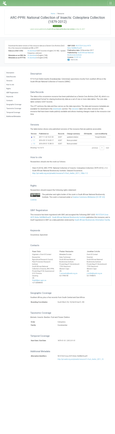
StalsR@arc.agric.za (39, 280)
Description (10, 73)
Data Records (11, 77)
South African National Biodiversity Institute (69, 217)
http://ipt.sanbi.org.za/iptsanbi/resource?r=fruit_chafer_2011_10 (80, 359)
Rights (8, 88)
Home (53, 13)
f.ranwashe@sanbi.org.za (68, 273)
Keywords (9, 96)
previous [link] (95, 148)
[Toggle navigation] (110, 3)
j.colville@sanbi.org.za (94, 273)
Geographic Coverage (13, 104)
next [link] (107, 148)
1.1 (34, 140)
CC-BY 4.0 (77, 57)
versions (75, 109)
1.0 (34, 144)
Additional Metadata (13, 116)
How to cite (10, 84)
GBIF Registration (12, 92)
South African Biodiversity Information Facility (92, 220)
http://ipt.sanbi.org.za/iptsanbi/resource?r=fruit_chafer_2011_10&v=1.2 (60, 173)
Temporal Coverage (13, 112)
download (32, 51)
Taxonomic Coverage (13, 108)
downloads (57, 109)
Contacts (9, 100)
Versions (9, 81)
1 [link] (101, 148)
